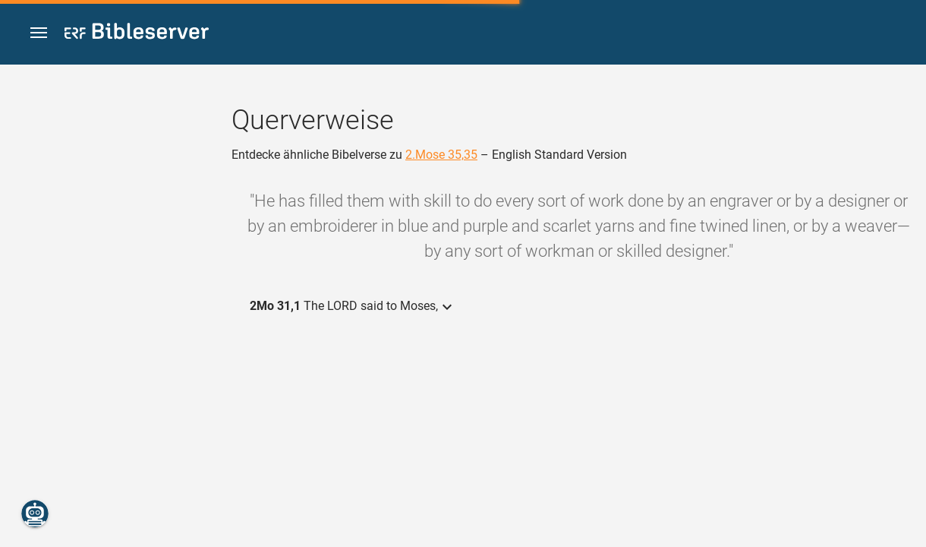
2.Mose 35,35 (441, 154)
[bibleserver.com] (137, 33)
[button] (38, 33)
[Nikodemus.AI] (35, 513)
